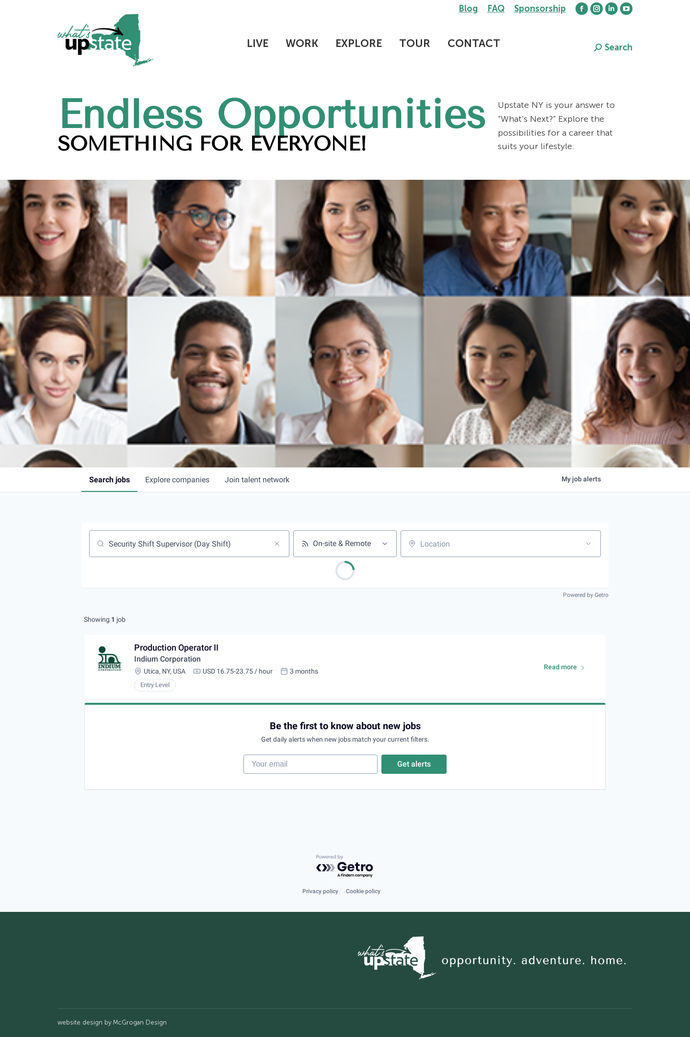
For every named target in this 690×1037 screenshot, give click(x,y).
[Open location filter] (588, 543)
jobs (109, 479)
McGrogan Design (140, 1022)
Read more (568, 669)
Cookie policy (363, 891)
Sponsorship (540, 8)
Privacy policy (320, 891)
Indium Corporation (167, 659)
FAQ (496, 8)
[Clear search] (277, 543)
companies (177, 479)
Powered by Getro (586, 595)
